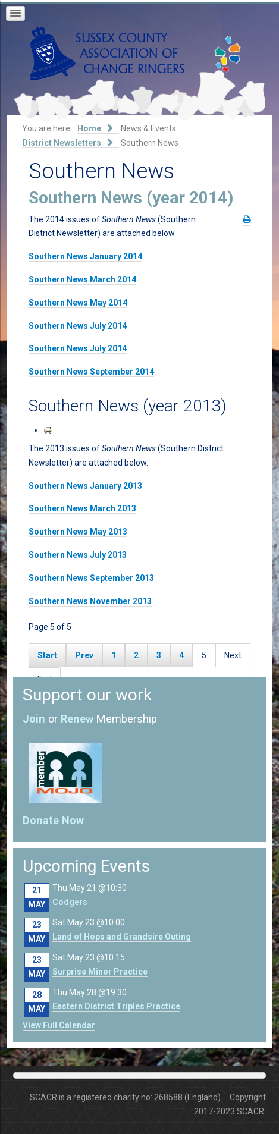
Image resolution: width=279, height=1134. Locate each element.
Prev (84, 655)
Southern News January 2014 (85, 256)
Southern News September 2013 (91, 578)
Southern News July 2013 (78, 555)
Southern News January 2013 (85, 486)
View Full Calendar (59, 1025)
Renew (77, 718)
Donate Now (53, 820)
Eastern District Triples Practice (116, 1006)
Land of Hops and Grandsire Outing (121, 936)
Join (34, 718)
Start (47, 655)
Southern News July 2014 (78, 326)
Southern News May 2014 (78, 302)
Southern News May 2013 (78, 531)
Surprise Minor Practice (100, 971)
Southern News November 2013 (90, 601)
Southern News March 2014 (82, 279)
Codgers (69, 902)
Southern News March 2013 (82, 508)
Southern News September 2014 (91, 371)
